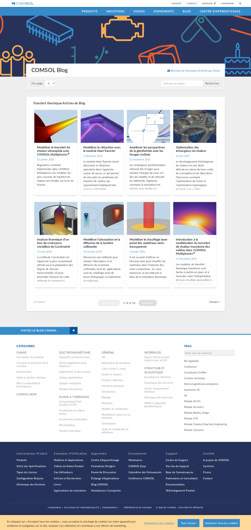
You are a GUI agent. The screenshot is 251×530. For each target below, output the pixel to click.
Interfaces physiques (113, 386)
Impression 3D (192, 389)
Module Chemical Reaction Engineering (205, 424)
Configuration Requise (30, 478)
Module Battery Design (196, 412)
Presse (207, 472)
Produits (90, 11)
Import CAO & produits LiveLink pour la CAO (157, 358)
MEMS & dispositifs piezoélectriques (155, 404)
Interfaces (152, 352)
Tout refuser (188, 523)
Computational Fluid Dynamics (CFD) (70, 403)
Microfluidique (67, 425)
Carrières (208, 466)
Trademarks (109, 507)
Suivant (147, 303)
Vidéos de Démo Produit (68, 466)
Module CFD (191, 418)
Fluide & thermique (74, 397)
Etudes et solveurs (112, 374)
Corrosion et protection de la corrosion (32, 364)
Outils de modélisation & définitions (115, 430)
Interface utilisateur (112, 380)
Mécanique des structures (158, 397)
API (103, 357)
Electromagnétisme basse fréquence (73, 364)
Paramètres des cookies (159, 523)
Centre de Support (177, 460)
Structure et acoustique (154, 370)
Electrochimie (23, 371)
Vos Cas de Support (177, 466)
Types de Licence (27, 472)
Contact (192, 3)
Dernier (215, 302)
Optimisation (109, 423)
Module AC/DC (192, 401)
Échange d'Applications (105, 478)
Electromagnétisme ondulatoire (201, 384)
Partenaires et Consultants (182, 478)
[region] (125, 522)
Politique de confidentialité (81, 507)
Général (108, 352)
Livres (57, 484)
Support (177, 3)
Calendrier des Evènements (145, 472)
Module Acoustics (194, 407)
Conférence (190, 366)
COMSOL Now (26, 394)
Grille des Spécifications (31, 466)
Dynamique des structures (158, 382)
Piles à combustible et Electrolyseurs (28, 384)
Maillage (106, 397)
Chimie (21, 352)
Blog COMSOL (99, 484)
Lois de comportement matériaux (156, 390)
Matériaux (107, 403)
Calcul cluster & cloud (114, 368)
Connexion (227, 3)
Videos (139, 11)
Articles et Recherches (67, 478)
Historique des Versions (31, 484)
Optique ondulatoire (70, 383)
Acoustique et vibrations (157, 377)
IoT (185, 395)
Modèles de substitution (115, 409)
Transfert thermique (70, 430)
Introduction (108, 391)
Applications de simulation (116, 363)
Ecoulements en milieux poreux (72, 412)
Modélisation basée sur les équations (116, 416)
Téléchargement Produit (180, 490)
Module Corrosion (194, 430)
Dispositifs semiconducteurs (74, 357)
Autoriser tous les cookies (221, 523)
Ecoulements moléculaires (73, 419)
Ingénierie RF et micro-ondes (75, 371)
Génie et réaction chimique (31, 377)
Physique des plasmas (71, 389)
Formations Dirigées (103, 466)
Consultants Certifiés (195, 372)
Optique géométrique (70, 377)
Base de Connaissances (179, 472)
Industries (115, 11)
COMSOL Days (137, 466)
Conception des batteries (30, 357)
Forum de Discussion (103, 472)
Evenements (164, 11)
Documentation (175, 484)
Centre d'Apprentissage (220, 11)
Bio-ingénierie (191, 361)
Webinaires (135, 460)
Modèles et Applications (68, 460)
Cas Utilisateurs (63, 472)
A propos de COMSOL (216, 460)
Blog (187, 11)
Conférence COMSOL (141, 478)
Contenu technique (194, 378)
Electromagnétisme (74, 352)
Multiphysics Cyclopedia (106, 490)
